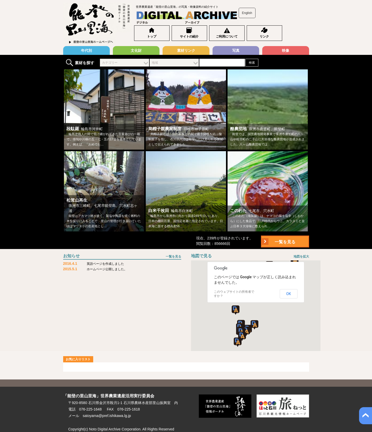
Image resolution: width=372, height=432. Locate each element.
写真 (235, 50)
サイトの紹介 (189, 36)
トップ (151, 36)
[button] (246, 331)
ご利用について (227, 36)
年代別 (86, 50)
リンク (264, 36)
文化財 (136, 50)
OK (288, 294)
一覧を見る (285, 242)
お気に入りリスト (78, 359)
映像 (285, 50)
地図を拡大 (301, 256)
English (247, 13)
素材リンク (186, 50)
